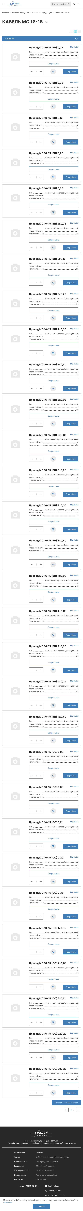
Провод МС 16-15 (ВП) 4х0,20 (47, 646)
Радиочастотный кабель (46, 1175)
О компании (19, 1153)
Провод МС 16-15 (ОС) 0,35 (46, 892)
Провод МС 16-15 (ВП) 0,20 (46, 153)
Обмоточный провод (45, 1166)
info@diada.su (53, 1186)
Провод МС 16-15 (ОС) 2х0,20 (47, 1033)
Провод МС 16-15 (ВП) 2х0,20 (47, 294)
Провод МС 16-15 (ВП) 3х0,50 (47, 540)
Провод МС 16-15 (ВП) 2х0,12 (47, 258)
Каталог (39, 1153)
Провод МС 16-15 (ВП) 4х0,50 (47, 716)
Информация (20, 1175)
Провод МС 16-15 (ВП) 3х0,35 (47, 505)
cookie (24, 1200)
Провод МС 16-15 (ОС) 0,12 (46, 822)
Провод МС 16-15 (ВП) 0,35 (46, 188)
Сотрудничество (21, 1170)
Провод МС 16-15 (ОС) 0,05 (46, 751)
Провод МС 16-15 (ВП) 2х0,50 (47, 364)
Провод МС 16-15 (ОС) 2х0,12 (47, 998)
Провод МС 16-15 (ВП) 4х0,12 (47, 611)
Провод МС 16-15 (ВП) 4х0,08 (47, 575)
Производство (20, 1161)
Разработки (19, 1166)
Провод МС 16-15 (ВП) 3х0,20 (47, 470)
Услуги (17, 1157)
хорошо (41, 1206)
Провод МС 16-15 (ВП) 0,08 (46, 82)
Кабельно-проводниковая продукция (52, 1157)
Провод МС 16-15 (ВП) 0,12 (46, 118)
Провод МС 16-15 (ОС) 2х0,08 (47, 963)
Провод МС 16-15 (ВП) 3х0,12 (47, 435)
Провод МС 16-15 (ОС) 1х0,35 (47, 928)
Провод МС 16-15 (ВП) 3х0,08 (47, 399)
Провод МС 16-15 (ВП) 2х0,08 (47, 223)
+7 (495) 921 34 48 (32, 1186)
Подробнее (71, 71)
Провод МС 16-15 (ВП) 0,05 (46, 47)
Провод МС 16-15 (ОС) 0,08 (46, 787)
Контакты (18, 1179)
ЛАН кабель (41, 1179)
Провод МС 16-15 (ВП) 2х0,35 (47, 329)
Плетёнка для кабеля (45, 1170)
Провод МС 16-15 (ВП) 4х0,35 (47, 681)
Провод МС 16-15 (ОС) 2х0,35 (47, 1068)
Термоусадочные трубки (47, 1161)
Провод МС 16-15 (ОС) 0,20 (46, 857)
